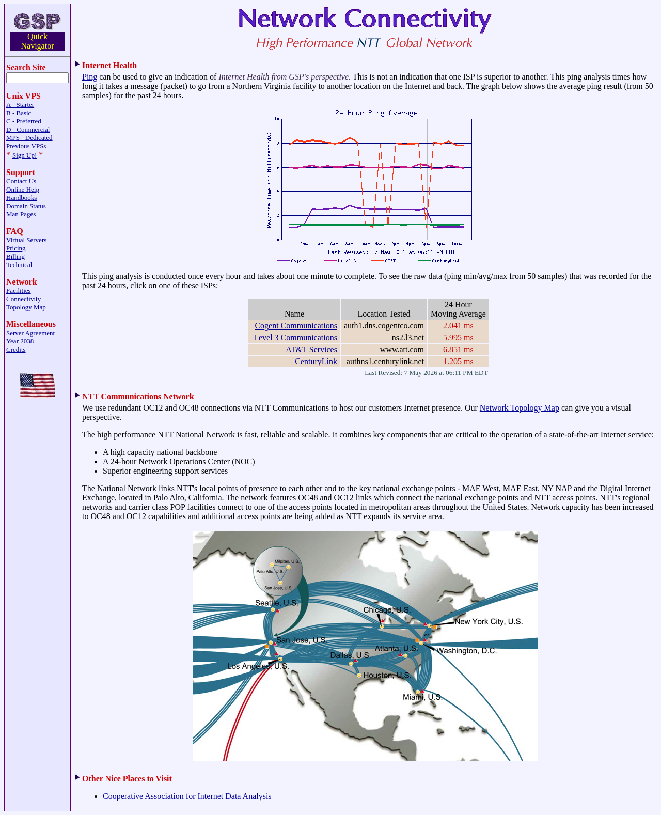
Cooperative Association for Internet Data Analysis (187, 796)
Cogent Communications (296, 325)
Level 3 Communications (295, 337)
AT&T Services (311, 349)
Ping (89, 76)
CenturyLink (316, 361)
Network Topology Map (519, 407)
